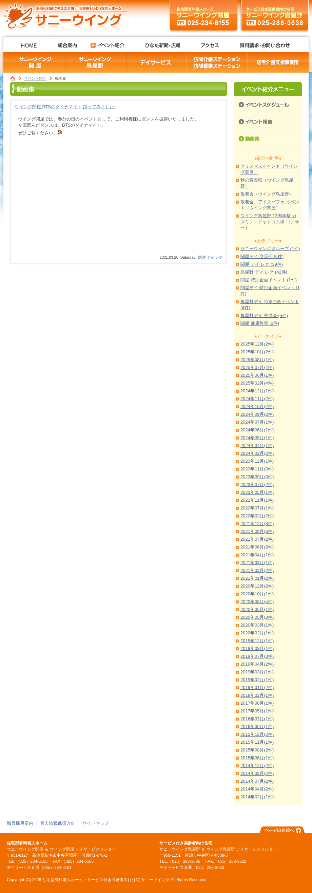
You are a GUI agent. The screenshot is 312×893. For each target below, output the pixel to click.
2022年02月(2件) (257, 515)
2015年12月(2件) (257, 734)
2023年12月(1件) (257, 461)
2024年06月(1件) (257, 429)
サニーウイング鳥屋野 (275, 15)
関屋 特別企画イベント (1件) (268, 279)
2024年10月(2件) (257, 406)
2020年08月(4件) (257, 601)
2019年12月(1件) (257, 640)
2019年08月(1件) (257, 648)
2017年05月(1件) (257, 710)
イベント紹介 (35, 78)
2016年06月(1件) (257, 726)
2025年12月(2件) (257, 344)
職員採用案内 (20, 823)
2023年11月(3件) (257, 468)
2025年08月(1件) (257, 359)
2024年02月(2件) (257, 453)
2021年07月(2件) (257, 539)
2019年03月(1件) (257, 671)
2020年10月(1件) (257, 593)
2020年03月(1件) (257, 625)
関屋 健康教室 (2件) (259, 323)
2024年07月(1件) (257, 422)
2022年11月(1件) (257, 500)
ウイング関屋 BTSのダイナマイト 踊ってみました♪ (65, 106)
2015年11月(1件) (257, 742)
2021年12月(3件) (257, 523)
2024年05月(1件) (257, 437)
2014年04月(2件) (257, 789)
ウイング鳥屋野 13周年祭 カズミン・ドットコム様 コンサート (269, 221)
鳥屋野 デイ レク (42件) (263, 272)
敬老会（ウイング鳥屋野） (266, 194)
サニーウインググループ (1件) (270, 248)
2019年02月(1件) (257, 679)
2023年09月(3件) (257, 476)
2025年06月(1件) (257, 375)
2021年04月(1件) (257, 554)
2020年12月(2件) (257, 586)
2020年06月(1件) (257, 609)
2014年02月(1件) (257, 796)
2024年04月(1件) (257, 445)
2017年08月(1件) (257, 703)
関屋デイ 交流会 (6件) (262, 256)
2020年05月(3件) (257, 617)
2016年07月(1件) (257, 718)
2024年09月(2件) (257, 414)
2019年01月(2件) (257, 687)
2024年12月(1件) (257, 390)
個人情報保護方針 (57, 823)
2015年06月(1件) (257, 757)
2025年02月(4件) (257, 383)
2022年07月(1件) (257, 507)
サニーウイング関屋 (203, 15)
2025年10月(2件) (257, 351)
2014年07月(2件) (257, 781)
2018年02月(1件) (257, 695)
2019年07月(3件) (257, 656)
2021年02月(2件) (257, 570)
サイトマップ (95, 823)
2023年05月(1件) (257, 492)
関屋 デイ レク (210, 257)
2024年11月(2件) (257, 398)
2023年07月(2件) (257, 484)
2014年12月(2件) (257, 765)
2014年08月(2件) (257, 773)
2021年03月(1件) (257, 562)
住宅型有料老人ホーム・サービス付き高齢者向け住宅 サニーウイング (68, 15)
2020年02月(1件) (257, 632)
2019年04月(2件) (257, 664)
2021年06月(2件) (257, 547)
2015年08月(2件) (257, 749)
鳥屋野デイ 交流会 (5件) (264, 315)
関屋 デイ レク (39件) (261, 264)
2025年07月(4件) (257, 367)
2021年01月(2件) (257, 578)
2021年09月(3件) (257, 531)
